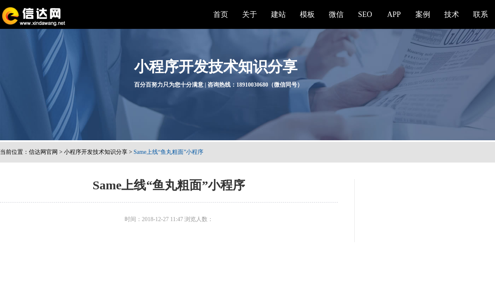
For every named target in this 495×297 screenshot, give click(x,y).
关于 (249, 14)
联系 (480, 14)
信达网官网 (43, 152)
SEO (365, 14)
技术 (451, 14)
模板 (307, 14)
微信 (336, 14)
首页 (220, 14)
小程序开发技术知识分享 (95, 152)
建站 (278, 14)
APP (394, 14)
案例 (422, 14)
